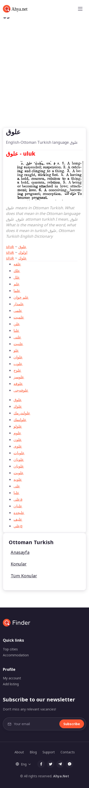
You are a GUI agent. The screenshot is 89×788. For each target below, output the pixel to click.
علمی (18, 310)
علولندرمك (22, 413)
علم (17, 284)
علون (18, 439)
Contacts (68, 752)
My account (12, 678)
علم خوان (21, 297)
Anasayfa (20, 552)
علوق (22, 246)
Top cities (10, 649)
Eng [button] (21, 764)
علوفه (18, 383)
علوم (17, 433)
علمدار (19, 303)
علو (16, 350)
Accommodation (16, 655)
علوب (18, 363)
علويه (18, 479)
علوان (18, 357)
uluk (10, 246)
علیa (18, 499)
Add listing (11, 684)
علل (17, 277)
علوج (17, 370)
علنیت (18, 343)
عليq (18, 525)
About (19, 752)
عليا (16, 492)
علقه (17, 264)
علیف (18, 519)
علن (17, 323)
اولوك (22, 252)
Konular (19, 564)
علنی (17, 337)
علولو (18, 426)
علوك (22, 258)
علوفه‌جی (21, 390)
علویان (19, 459)
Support (48, 752)
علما (17, 290)
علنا (16, 330)
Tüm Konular (24, 576)
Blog (33, 752)
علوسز (19, 377)
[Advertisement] (44, 80)
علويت (19, 472)
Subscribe (71, 724)
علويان (19, 466)
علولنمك (20, 419)
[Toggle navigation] (80, 9)
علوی (18, 446)
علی (17, 486)
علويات (19, 452)
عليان (18, 506)
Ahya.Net (61, 776)
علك (17, 270)
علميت (19, 317)
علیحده (19, 512)
